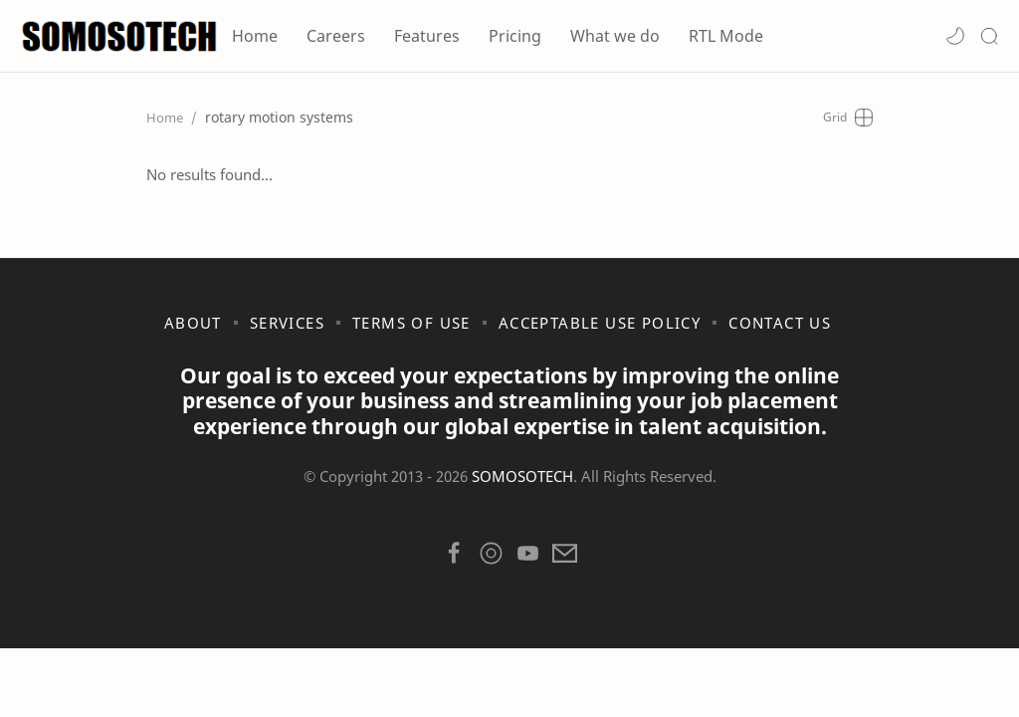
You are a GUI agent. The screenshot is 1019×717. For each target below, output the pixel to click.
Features (427, 36)
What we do (615, 36)
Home (255, 36)
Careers (335, 36)
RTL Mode (726, 36)
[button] (955, 36)
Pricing (515, 36)
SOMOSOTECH (522, 476)
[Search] (989, 36)
